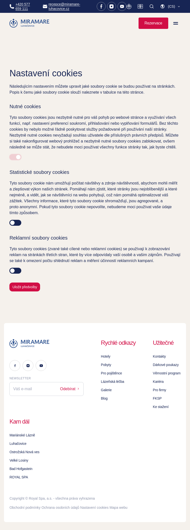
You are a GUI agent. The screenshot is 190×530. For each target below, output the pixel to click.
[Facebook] (101, 6)
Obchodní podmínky (24, 508)
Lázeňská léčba (112, 382)
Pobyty (106, 365)
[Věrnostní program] (128, 6)
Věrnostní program (167, 373)
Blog (104, 398)
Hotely (105, 356)
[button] (170, 6)
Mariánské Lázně (22, 435)
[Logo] (46, 343)
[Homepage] (29, 23)
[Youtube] (122, 6)
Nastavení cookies (94, 508)
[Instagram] (111, 6)
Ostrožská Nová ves (24, 452)
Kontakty (159, 356)
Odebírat (70, 389)
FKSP (157, 398)
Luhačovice (17, 444)
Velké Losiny (18, 460)
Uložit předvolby (24, 287)
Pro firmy (159, 390)
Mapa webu (118, 508)
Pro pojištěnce (111, 373)
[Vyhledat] (151, 6)
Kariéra (158, 382)
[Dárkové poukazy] (140, 6)
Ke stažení (161, 407)
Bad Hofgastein (20, 469)
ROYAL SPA (18, 477)
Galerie (106, 390)
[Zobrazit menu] (176, 23)
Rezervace (153, 23)
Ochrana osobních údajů (60, 508)
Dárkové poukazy (166, 365)
